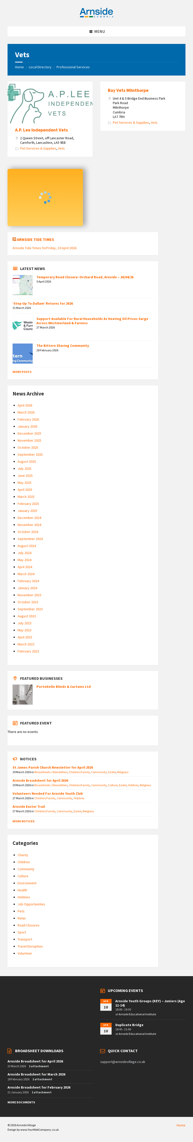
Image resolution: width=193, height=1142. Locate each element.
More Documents (21, 1102)
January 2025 (27, 510)
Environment (27, 883)
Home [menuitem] (181, 1125)
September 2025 (30, 454)
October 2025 (28, 447)
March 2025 (26, 496)
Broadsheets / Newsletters (51, 772)
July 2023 (24, 623)
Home (19, 67)
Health (22, 890)
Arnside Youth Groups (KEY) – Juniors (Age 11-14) (150, 1003)
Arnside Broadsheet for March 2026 (36, 1074)
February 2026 (28, 419)
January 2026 (27, 426)
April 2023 (25, 637)
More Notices (23, 821)
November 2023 (29, 595)
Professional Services (73, 67)
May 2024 (24, 560)
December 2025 (29, 433)
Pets (21, 911)
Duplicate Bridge (129, 1025)
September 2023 (30, 609)
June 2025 (25, 475)
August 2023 (27, 616)
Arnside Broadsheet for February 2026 (39, 1087)
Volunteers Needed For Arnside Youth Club (48, 793)
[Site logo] (96, 16)
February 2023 (28, 651)
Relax (22, 918)
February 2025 (28, 503)
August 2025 (27, 461)
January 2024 (27, 588)
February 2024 (28, 581)
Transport (25, 939)
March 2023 (26, 644)
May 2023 (24, 630)
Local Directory (40, 67)
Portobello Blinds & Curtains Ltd (63, 686)
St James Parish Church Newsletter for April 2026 (53, 767)
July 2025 (24, 468)
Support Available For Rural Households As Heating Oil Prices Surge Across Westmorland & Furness (92, 320)
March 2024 (26, 574)
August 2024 (27, 546)
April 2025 (25, 489)
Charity (23, 855)
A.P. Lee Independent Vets (41, 130)
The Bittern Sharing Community (62, 345)
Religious (122, 772)
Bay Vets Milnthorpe (128, 90)
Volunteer (25, 953)
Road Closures (28, 925)
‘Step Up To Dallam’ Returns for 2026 (43, 303)
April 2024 (25, 567)
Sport (22, 932)
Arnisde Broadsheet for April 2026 (40, 780)
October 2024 (28, 531)
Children (24, 862)
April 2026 (25, 405)
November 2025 (29, 440)
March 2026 (26, 412)
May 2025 (24, 482)
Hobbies (133, 785)
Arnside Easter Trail (29, 806)
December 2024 (29, 517)
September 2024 (30, 538)
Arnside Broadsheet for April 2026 (35, 1061)
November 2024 (29, 524)
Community (99, 772)
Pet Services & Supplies (38, 148)
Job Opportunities (31, 904)
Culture (113, 785)
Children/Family (79, 772)
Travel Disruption (30, 946)
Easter (112, 772)
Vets (61, 148)
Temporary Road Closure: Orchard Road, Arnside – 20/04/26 (84, 277)
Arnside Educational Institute (137, 1014)
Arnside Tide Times (35, 239)
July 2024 (24, 553)
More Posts (22, 372)
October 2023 (28, 602)
